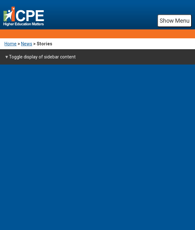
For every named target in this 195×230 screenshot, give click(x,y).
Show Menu (175, 20)
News (26, 43)
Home (10, 43)
